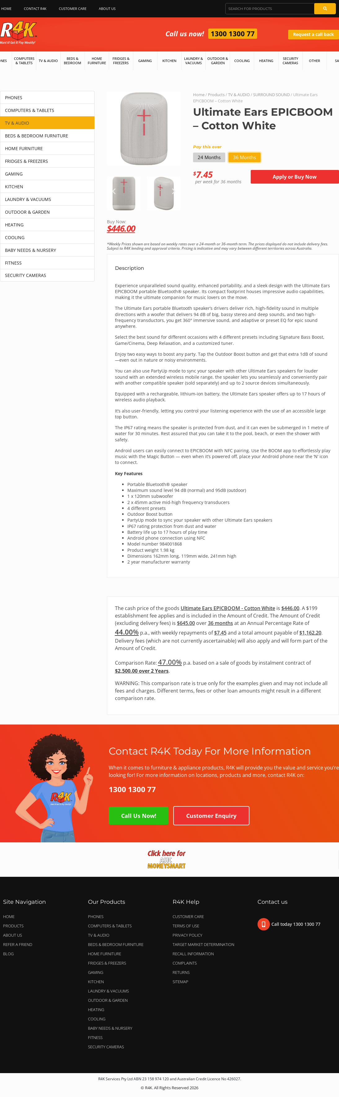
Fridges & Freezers (121, 60)
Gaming (145, 60)
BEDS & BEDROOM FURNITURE (36, 136)
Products (216, 94)
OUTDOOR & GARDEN (27, 212)
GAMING (14, 174)
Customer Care (72, 8)
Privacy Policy (187, 935)
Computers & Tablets (24, 60)
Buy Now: (223, 226)
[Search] (325, 8)
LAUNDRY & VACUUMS (28, 199)
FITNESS (13, 263)
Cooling (242, 60)
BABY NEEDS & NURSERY (30, 250)
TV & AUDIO (17, 123)
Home (199, 94)
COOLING (14, 237)
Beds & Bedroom (72, 60)
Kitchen (169, 60)
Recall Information (193, 954)
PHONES (13, 97)
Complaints (185, 963)
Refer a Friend (17, 944)
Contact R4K (35, 8)
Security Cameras (290, 60)
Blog (8, 954)
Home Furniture (97, 60)
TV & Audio (48, 60)
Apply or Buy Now (295, 176)
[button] (114, 191)
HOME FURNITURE (24, 148)
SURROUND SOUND (271, 94)
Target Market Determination (203, 944)
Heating (266, 60)
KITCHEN (14, 187)
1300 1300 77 (233, 33)
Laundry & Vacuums (193, 60)
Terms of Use (186, 926)
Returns (181, 972)
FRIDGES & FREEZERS (26, 161)
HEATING (14, 225)
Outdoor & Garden (217, 60)
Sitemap (180, 981)
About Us (109, 9)
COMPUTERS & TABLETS (29, 110)
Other (314, 60)
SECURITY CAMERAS (25, 275)
